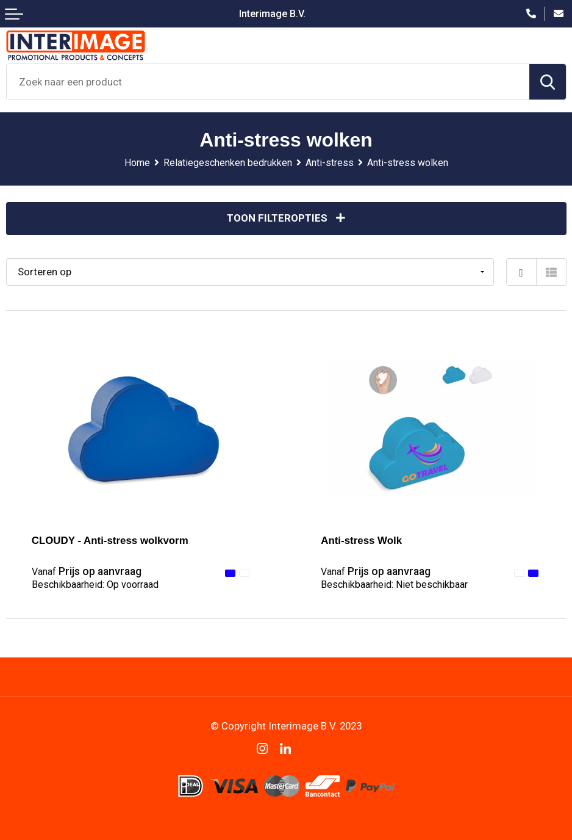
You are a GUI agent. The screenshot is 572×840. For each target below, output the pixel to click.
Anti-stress (330, 162)
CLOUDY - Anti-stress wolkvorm (110, 540)
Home (137, 162)
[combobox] (268, 82)
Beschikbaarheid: (95, 584)
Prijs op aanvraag (86, 571)
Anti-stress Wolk (361, 540)
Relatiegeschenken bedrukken (227, 162)
